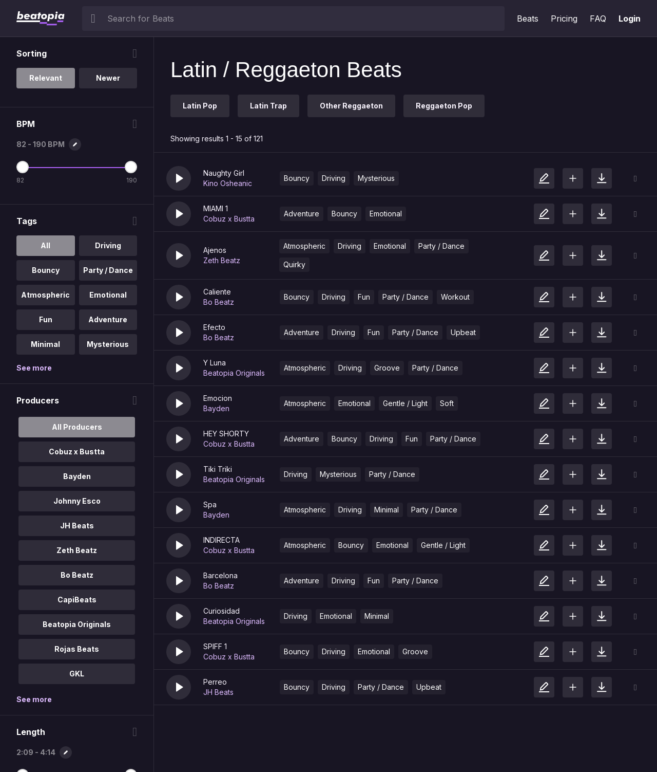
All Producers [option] (77, 426)
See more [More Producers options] (34, 699)
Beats (527, 18)
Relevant (45, 77)
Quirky (294, 264)
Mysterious (376, 178)
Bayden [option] (77, 476)
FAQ (598, 18)
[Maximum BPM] (131, 167)
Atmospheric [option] (45, 294)
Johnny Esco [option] (77, 501)
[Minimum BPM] (22, 167)
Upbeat (463, 332)
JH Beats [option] (77, 525)
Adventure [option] (107, 319)
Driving (333, 178)
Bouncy (297, 178)
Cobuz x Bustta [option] (77, 451)
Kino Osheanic (227, 183)
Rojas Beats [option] (76, 649)
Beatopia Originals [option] (77, 624)
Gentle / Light (405, 403)
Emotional (386, 213)
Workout (455, 296)
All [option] (45, 245)
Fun (364, 296)
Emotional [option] (108, 294)
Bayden (216, 408)
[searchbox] (303, 18)
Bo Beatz (218, 302)
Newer (108, 77)
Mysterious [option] (108, 344)
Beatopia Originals (234, 373)
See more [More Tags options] (34, 367)
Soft (447, 403)
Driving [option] (108, 245)
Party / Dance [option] (108, 270)
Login (630, 18)
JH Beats (218, 692)
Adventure (301, 213)
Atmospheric (304, 246)
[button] (178, 178)
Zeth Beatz (221, 260)
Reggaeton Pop (444, 105)
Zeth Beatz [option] (76, 550)
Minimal (386, 509)
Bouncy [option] (46, 270)
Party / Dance (441, 246)
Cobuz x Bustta (229, 218)
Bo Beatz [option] (77, 575)
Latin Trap (268, 105)
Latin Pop (200, 105)
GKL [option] (76, 673)
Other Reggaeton (351, 105)
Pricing (564, 18)
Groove (387, 367)
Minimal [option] (45, 344)
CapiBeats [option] (76, 599)
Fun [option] (45, 319)
